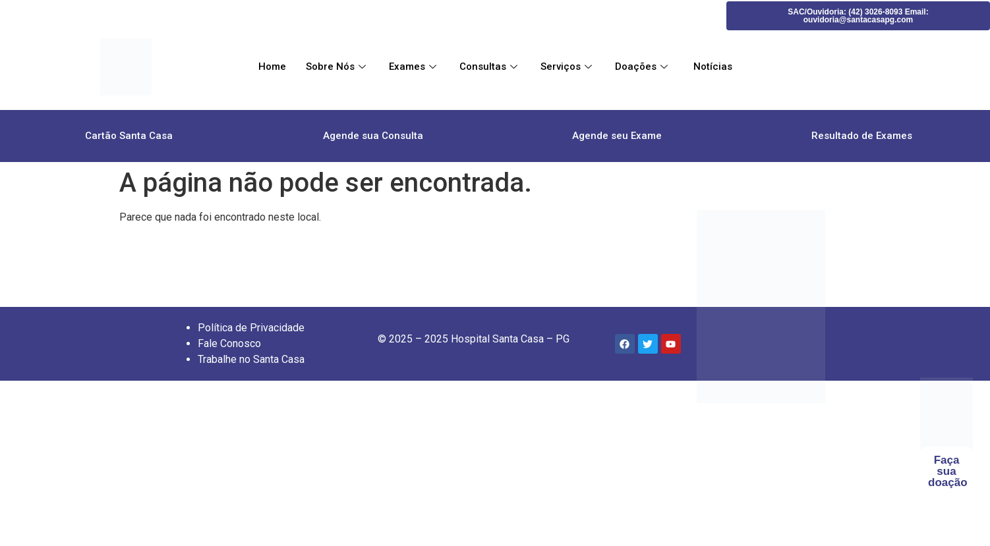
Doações (643, 66)
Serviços (567, 66)
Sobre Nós (337, 66)
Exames (414, 66)
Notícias (711, 66)
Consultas (490, 66)
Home (272, 66)
